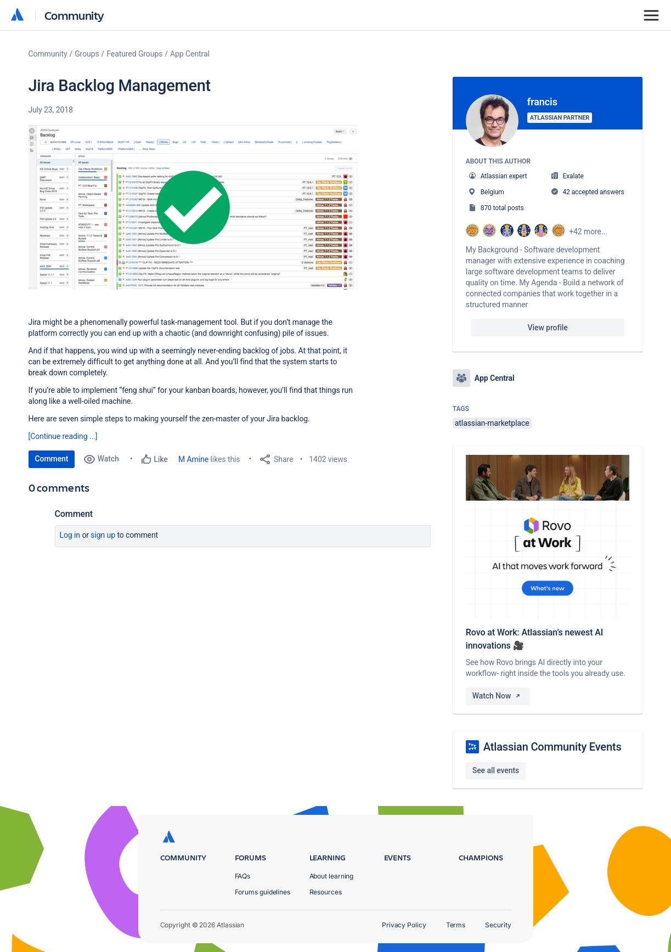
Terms (456, 925)
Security (498, 925)
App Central (190, 53)
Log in (70, 535)
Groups (87, 53)
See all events (495, 770)
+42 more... (588, 231)
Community (74, 15)
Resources (325, 892)
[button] (193, 207)
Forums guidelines (263, 892)
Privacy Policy (404, 925)
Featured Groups (134, 53)
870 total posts (502, 208)
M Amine (193, 459)
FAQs (243, 876)
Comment (52, 458)
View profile (548, 327)
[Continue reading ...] (63, 436)
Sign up (103, 535)
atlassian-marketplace (492, 423)
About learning (331, 876)
